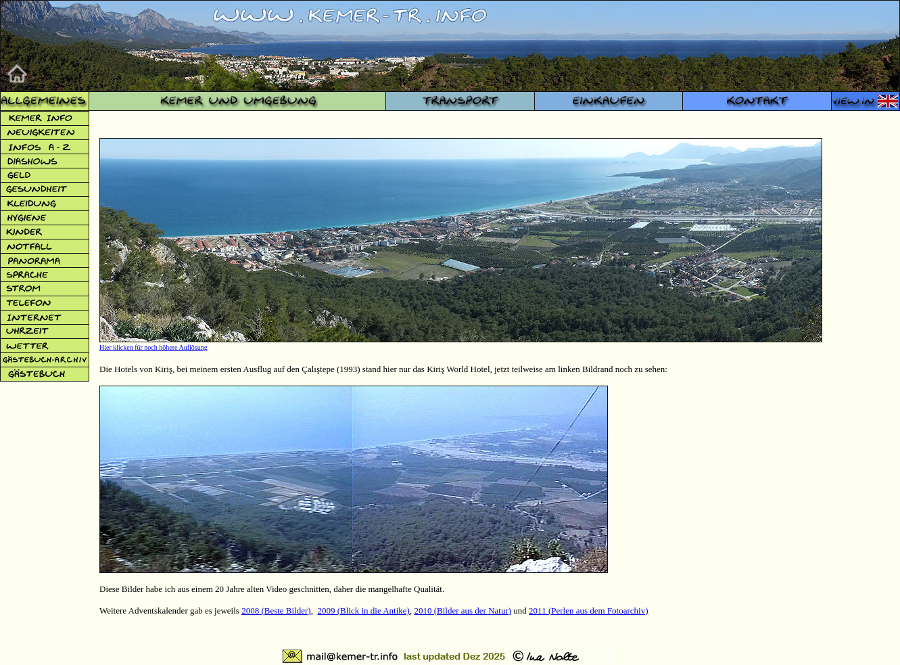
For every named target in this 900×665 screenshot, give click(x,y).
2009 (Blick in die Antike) (363, 610)
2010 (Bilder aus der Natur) (462, 610)
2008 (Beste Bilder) (276, 610)
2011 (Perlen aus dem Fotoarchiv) (588, 610)
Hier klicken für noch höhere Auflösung (153, 347)
